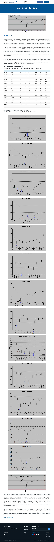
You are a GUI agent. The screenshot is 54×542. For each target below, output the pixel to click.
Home (16, 1)
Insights (25, 532)
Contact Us (25, 535)
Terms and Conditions (37, 540)
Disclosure (49, 540)
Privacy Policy (42, 540)
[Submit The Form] (49, 529)
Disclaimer (45, 540)
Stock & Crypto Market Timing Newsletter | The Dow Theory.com (27, 529)
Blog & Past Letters (25, 2)
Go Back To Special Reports (8, 517)
